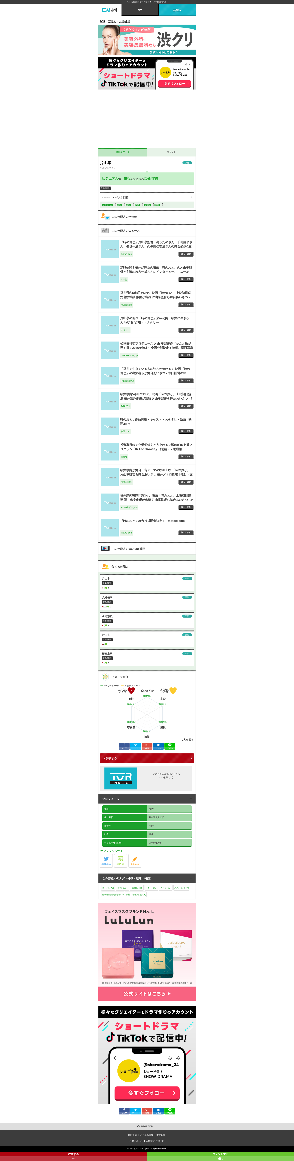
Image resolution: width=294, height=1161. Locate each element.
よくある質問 (146, 1135)
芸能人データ (123, 152)
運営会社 (160, 1135)
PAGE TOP (147, 1126)
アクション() (181, 888)
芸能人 (177, 10)
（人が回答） (116, 197)
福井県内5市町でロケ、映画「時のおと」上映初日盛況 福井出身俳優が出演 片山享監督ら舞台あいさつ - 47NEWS (156, 398)
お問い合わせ (136, 1141)
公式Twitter (112, 855)
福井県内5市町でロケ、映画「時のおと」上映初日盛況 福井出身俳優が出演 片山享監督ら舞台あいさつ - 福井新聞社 (155, 297)
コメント (171, 152)
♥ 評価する (110, 758)
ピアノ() (108, 888)
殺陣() (137, 888)
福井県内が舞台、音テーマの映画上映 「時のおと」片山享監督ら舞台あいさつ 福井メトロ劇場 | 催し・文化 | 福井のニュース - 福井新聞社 (156, 474)
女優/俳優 (151, 178)
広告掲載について (155, 1141)
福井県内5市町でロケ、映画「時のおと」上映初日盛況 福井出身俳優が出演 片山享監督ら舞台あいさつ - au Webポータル (156, 500)
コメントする (220, 1157)
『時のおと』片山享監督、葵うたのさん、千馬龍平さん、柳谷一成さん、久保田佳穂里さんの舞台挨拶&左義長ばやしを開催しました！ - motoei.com (156, 246)
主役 (127, 178)
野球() (122, 888)
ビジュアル (110, 178)
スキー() (151, 888)
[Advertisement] (147, 119)
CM (140, 10)
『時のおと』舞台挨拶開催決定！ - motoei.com (152, 520)
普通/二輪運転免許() (136, 894)
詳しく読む (186, 254)
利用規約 (132, 1135)
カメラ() (165, 888)
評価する (73, 1157)
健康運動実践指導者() (113, 894)
